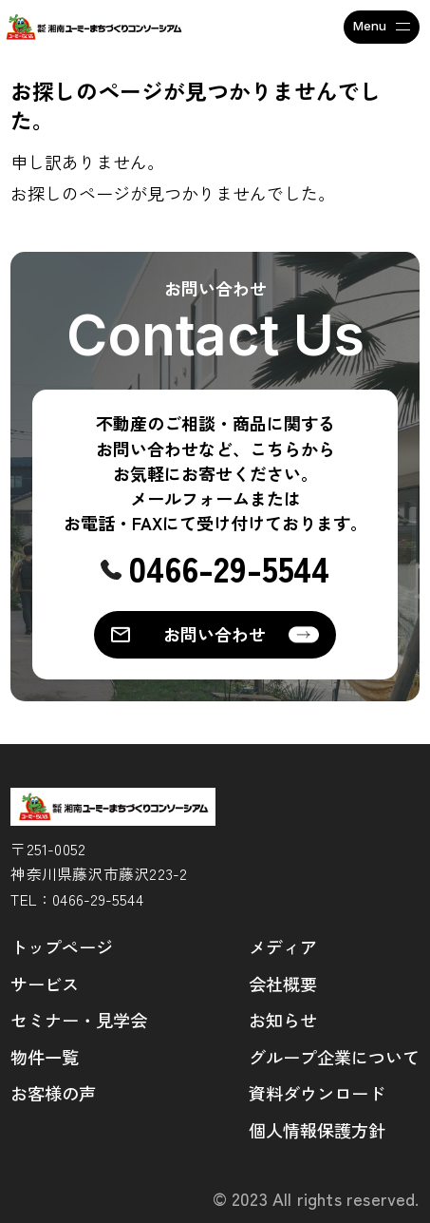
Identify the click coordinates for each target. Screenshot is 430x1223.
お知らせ (283, 1019)
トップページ (61, 946)
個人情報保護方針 (317, 1130)
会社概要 (283, 983)
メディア (283, 946)
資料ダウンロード (317, 1092)
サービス (44, 983)
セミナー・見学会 (78, 1019)
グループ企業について (334, 1056)
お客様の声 (53, 1092)
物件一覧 (44, 1056)
